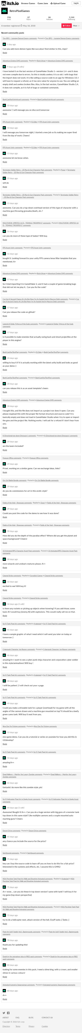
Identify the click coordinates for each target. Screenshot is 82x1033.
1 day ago (11, 44)
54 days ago (12, 758)
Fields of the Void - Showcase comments (17, 503)
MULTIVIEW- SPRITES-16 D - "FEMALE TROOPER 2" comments (27, 223)
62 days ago (12, 783)
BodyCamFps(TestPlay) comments (15, 352)
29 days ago (12, 441)
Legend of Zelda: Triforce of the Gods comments (20, 324)
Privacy (31, 1026)
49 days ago (12, 703)
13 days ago (12, 153)
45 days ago (12, 629)
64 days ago (12, 807)
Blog (31, 1018)
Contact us (47, 1018)
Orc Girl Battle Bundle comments (14, 480)
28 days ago (12, 383)
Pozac (63, 170)
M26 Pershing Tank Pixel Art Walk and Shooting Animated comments (28, 879)
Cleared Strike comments (12, 576)
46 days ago (12, 655)
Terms (18, 1026)
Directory (6, 1026)
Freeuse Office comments (12, 458)
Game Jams (43, 3)
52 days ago (12, 732)
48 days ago (12, 681)
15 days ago (12, 178)
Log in (76, 3)
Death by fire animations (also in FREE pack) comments (22, 957)
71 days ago (12, 859)
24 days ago (12, 358)
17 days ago (12, 279)
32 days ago (12, 581)
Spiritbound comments (11, 853)
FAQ (17, 1018)
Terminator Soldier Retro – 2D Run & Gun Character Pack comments (27, 170)
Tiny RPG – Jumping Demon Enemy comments (20, 38)
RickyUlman (41, 61)
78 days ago (12, 940)
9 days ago (12, 66)
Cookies (45, 1026)
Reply (5, 53)
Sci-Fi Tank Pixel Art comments (14, 624)
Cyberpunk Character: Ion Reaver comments (19, 649)
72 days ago (12, 915)
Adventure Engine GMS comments (15, 61)
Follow (66, 26)
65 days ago (12, 836)
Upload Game (58, 3)
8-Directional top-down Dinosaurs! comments (19, 436)
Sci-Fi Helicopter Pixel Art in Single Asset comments (21, 799)
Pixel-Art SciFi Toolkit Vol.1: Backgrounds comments (21, 932)
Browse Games (28, 3)
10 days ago (12, 105)
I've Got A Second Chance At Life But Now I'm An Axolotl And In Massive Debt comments (35, 299)
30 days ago (12, 531)
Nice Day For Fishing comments (14, 726)
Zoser (43, 503)
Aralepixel (37, 624)
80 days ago (12, 965)
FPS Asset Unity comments (13, 122)
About (6, 1018)
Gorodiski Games (36, 576)
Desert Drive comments (11, 831)
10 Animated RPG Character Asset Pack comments (21, 551)
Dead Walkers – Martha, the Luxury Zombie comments (22, 774)
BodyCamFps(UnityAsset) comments (16, 99)
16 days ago (12, 231)
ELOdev (34, 122)
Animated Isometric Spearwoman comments (19, 985)
